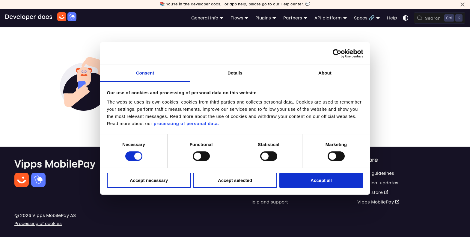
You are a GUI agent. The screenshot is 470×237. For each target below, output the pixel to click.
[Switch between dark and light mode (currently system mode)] (405, 18)
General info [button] (204, 18)
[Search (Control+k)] (439, 18)
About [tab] (325, 72)
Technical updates (377, 183)
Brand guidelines (375, 173)
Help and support (268, 202)
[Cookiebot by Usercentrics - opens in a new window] (337, 53)
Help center (292, 4)
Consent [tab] (145, 72)
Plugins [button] (263, 18)
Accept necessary (149, 180)
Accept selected (235, 180)
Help (392, 18)
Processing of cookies (38, 223)
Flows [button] (237, 18)
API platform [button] (328, 18)
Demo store (372, 192)
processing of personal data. (186, 123)
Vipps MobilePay (378, 202)
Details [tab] (235, 72)
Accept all (321, 180)
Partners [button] (292, 18)
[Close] (462, 4)
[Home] (40, 18)
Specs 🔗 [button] (364, 18)
